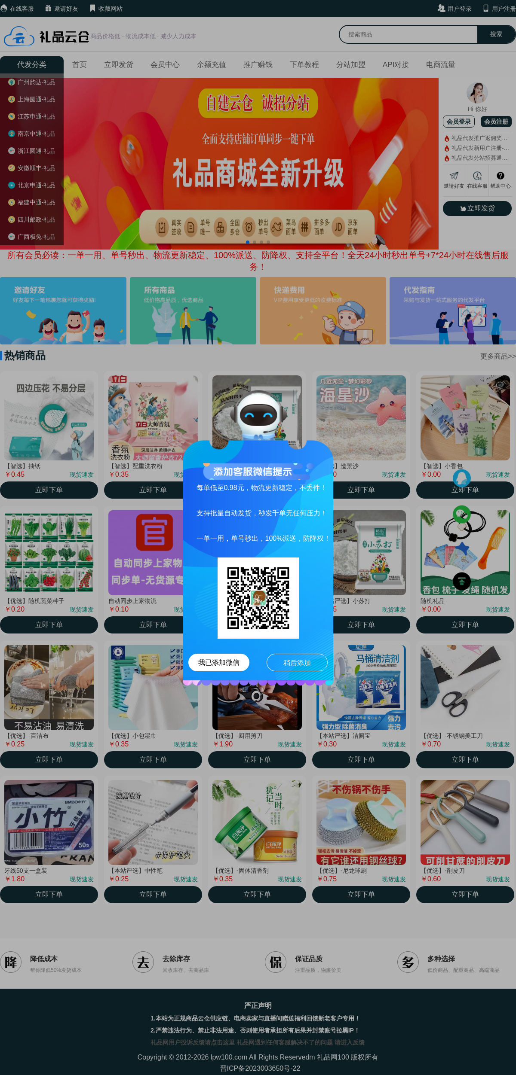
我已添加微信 (219, 662)
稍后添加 (297, 663)
